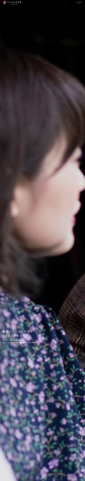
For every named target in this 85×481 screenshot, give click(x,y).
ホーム (49, 3)
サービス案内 (61, 3)
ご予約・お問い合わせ (70, 3)
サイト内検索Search (78, 3)
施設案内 (54, 3)
